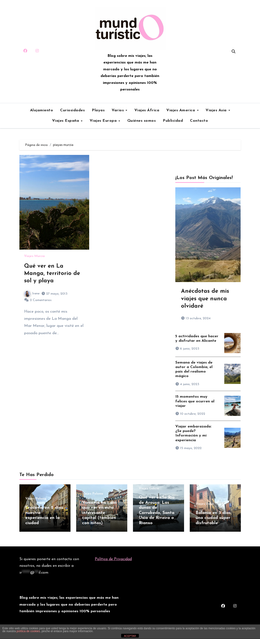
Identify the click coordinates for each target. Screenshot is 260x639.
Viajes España (66, 121)
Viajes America (181, 110)
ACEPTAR (130, 635)
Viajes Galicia (149, 488)
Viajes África (146, 110)
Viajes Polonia (35, 498)
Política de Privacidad (113, 559)
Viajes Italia (205, 504)
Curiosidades (72, 110)
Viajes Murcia (34, 256)
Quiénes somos (141, 121)
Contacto (199, 121)
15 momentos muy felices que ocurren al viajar (194, 401)
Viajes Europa (104, 121)
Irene (32, 293)
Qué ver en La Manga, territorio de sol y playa (52, 273)
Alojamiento (41, 110)
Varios (118, 110)
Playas (98, 110)
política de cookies (28, 631)
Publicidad (173, 121)
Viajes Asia (217, 110)
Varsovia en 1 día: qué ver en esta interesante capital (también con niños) (99, 512)
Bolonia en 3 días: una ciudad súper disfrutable (214, 518)
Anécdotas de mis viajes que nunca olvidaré (205, 298)
